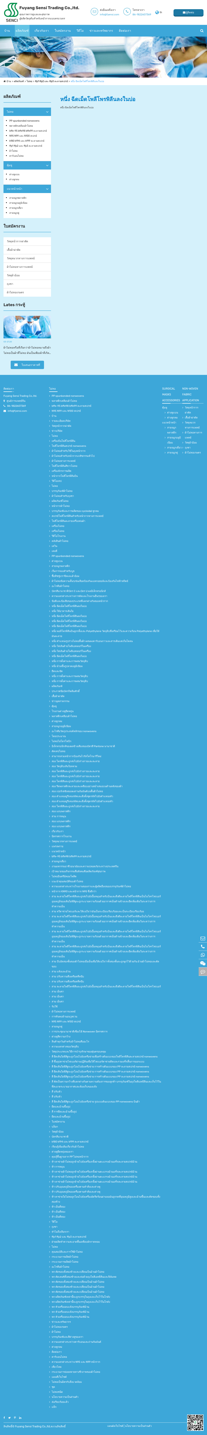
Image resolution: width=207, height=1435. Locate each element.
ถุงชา (10, 283)
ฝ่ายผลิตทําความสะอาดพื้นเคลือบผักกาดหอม (76, 1241)
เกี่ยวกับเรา (41, 31)
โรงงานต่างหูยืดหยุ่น (63, 711)
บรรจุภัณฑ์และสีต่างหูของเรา (67, 1336)
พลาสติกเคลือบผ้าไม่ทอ (21, 125)
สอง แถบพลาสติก (61, 811)
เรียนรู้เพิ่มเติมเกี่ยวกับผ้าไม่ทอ (68, 1146)
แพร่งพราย (57, 846)
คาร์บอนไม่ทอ (16, 155)
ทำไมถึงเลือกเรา (60, 1231)
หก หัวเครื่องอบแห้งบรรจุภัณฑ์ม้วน (70, 1306)
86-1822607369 (141, 14)
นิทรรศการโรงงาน (62, 836)
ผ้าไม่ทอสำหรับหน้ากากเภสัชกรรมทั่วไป (73, 455)
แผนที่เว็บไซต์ (59, 1376)
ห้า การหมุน (58, 1166)
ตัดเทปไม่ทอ (58, 751)
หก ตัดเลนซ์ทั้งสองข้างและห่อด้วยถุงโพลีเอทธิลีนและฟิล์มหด (84, 1276)
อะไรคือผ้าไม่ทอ (60, 586)
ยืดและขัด (57, 671)
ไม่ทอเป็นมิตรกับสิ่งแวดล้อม (67, 1381)
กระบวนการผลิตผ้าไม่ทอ (65, 1256)
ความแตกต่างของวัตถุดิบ (65, 1046)
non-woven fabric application (190, 394)
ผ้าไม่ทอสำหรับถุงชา (63, 496)
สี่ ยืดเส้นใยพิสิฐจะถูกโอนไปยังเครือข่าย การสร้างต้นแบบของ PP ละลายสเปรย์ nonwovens (100, 1066)
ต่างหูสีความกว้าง (61, 1036)
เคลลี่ (54, 551)
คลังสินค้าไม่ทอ (60, 541)
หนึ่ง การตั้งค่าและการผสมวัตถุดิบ (70, 661)
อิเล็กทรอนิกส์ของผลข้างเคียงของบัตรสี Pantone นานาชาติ (83, 746)
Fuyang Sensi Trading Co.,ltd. (20, 395)
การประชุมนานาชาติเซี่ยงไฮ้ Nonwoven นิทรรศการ (80, 1031)
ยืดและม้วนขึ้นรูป (61, 1106)
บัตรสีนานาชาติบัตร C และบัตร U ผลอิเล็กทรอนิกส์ (79, 591)
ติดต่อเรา (125, 31)
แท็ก (54, 1406)
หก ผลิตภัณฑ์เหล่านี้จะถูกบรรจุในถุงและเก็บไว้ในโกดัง (81, 1296)
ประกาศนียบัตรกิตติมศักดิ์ (66, 691)
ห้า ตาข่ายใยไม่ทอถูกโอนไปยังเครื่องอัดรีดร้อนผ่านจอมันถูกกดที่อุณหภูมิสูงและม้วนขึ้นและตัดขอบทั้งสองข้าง (106, 1199)
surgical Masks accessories (171, 394)
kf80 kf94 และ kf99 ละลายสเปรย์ (26, 140)
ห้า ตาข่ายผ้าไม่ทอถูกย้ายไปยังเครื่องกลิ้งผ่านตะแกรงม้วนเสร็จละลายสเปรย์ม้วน (94, 1161)
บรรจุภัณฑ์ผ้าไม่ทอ (62, 491)
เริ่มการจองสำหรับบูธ (63, 571)
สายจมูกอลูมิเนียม (18, 203)
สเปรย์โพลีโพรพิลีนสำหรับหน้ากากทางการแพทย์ (78, 516)
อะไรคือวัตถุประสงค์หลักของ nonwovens (74, 731)
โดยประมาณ (59, 736)
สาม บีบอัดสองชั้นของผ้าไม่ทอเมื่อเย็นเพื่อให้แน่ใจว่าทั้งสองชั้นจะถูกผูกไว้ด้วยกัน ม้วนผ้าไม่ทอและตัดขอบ (105, 964)
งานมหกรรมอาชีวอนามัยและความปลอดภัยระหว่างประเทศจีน (85, 866)
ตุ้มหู (9, 165)
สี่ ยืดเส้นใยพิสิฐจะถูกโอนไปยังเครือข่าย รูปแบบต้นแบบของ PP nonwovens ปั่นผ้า (96, 1101)
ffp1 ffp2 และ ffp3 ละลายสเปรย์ (51, 81)
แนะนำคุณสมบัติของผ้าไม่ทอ (67, 881)
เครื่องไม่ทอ (58, 526)
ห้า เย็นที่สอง (58, 1206)
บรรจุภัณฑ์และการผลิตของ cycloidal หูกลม (75, 511)
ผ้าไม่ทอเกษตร (15, 292)
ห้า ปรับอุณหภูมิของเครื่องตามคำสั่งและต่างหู (76, 1186)
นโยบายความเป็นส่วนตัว (65, 1396)
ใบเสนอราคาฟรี (27, 365)
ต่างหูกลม (14, 179)
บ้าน (7, 31)
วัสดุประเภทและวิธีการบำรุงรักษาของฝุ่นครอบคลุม (79, 1051)
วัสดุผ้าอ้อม (13, 275)
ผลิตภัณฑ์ (22, 31)
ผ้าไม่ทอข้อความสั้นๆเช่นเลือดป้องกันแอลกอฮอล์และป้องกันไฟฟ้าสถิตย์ (90, 581)
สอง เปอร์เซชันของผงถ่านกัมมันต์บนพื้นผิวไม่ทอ (77, 791)
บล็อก (55, 1126)
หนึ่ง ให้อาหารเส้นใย (63, 611)
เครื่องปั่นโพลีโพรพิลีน (63, 440)
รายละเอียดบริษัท (61, 420)
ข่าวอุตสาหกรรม (61, 701)
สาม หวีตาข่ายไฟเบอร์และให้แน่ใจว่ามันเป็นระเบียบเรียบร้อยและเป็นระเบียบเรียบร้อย (98, 911)
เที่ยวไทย (57, 1366)
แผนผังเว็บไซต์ (115, 1425)
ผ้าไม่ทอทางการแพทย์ (20, 266)
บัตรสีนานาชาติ (60, 1136)
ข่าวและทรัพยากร (101, 31)
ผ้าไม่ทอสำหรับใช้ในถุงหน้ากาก (69, 450)
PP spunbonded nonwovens (24, 120)
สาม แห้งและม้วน (61, 971)
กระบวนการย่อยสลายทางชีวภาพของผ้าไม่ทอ (76, 1371)
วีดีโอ (80, 31)
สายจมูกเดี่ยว (16, 208)
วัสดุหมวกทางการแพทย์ (21, 258)
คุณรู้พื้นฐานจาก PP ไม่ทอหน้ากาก (70, 1156)
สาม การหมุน (59, 816)
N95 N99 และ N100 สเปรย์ (23, 135)
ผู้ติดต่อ (188, 12)
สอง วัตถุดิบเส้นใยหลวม (64, 766)
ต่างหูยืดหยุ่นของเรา (62, 1151)
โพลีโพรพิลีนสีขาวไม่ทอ (64, 465)
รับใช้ (55, 1006)
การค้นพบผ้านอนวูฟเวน (64, 1016)
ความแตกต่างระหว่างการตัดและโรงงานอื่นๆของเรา (79, 596)
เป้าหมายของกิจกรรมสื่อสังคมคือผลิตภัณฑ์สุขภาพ (79, 871)
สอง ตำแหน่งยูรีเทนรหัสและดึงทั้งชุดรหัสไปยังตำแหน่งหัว (82, 796)
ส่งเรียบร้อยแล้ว (60, 1401)
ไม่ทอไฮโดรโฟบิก (61, 741)
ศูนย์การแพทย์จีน (16, 400)
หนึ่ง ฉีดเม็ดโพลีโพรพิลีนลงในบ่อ (87, 81)
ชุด (53, 1386)
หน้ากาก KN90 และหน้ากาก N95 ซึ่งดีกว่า (74, 891)
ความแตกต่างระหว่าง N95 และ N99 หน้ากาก (76, 1361)
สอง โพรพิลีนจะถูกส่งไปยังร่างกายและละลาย (76, 761)
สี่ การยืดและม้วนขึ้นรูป (64, 1111)
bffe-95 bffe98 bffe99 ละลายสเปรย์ (28, 130)
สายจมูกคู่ (14, 213)
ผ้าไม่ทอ (13, 150)
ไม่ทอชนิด (57, 1391)
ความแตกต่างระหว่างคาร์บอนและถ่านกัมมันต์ (76, 1341)
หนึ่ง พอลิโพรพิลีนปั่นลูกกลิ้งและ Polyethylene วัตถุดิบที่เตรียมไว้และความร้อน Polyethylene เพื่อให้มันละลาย (105, 634)
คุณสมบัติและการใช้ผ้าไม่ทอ (67, 1251)
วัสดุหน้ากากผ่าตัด (17, 241)
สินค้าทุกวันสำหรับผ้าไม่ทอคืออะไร (70, 1041)
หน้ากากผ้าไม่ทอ (61, 506)
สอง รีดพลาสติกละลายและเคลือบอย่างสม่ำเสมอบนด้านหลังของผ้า (87, 786)
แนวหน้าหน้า (14, 188)
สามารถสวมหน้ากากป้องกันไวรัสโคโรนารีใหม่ (76, 756)
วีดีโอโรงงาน (59, 536)
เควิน (54, 546)
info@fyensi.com (109, 14)
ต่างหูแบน (14, 174)
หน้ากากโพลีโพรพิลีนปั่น (65, 475)
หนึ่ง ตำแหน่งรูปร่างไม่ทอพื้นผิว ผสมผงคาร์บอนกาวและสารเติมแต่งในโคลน (92, 641)
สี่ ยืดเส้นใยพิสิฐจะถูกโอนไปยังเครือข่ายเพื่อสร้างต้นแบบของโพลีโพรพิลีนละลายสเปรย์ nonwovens (105, 1056)
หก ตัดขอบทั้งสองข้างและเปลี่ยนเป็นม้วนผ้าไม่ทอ (78, 1271)
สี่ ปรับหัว (57, 1091)
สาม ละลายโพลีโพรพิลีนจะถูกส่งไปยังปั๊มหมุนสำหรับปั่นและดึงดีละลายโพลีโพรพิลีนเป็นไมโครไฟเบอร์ (106, 986)
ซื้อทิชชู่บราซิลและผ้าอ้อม (65, 576)
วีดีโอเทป (57, 481)
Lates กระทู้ (14, 304)
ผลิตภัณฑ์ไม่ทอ (60, 501)
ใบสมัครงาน (63, 31)
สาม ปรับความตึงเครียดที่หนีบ (68, 976)
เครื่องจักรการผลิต (61, 470)
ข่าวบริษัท (57, 430)
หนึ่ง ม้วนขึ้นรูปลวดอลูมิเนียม (67, 666)
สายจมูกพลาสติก (17, 198)
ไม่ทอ (29, 81)
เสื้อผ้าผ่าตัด (13, 249)
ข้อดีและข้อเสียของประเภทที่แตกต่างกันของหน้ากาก (80, 601)
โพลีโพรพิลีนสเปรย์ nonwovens (69, 445)
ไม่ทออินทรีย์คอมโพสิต (64, 876)
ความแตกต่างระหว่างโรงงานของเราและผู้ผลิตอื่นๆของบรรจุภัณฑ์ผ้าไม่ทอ (91, 886)
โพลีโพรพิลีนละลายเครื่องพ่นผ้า (68, 521)
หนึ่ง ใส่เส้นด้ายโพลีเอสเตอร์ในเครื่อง (71, 646)
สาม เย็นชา (58, 991)
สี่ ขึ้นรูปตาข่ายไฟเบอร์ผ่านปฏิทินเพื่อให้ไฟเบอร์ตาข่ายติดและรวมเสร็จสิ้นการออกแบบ (98, 1061)
